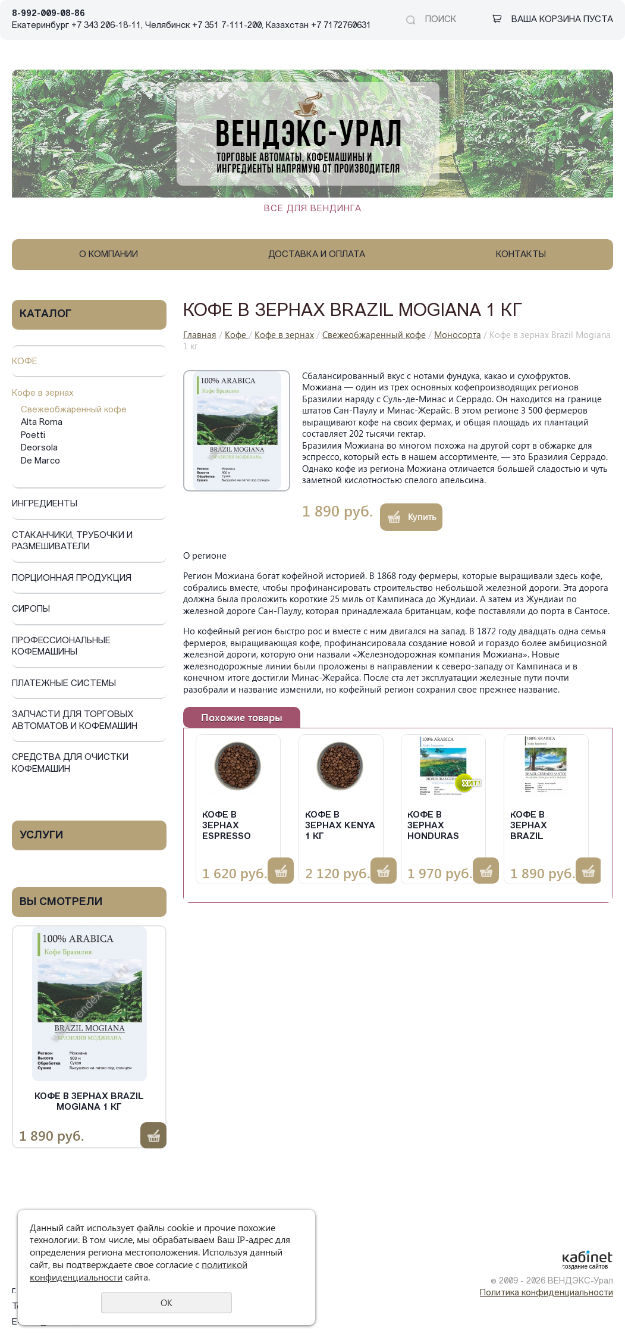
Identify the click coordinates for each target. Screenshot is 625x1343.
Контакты (521, 255)
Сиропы (31, 609)
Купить (153, 1135)
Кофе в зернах (43, 393)
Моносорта (457, 334)
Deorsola (39, 448)
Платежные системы (64, 684)
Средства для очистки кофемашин (70, 763)
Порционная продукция (71, 578)
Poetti (33, 435)
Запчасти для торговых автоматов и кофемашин (74, 720)
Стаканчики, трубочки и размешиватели (72, 541)
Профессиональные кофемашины (61, 647)
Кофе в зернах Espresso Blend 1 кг (228, 827)
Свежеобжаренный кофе (74, 410)
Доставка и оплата (316, 255)
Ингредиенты (44, 504)
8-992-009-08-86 (48, 14)
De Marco (40, 461)
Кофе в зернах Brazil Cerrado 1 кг (543, 827)
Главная (199, 334)
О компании (108, 255)
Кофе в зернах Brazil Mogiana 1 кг (89, 1102)
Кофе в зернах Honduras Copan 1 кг (434, 827)
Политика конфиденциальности (546, 1293)
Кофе (24, 362)
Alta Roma (41, 422)
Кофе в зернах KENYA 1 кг (340, 826)
